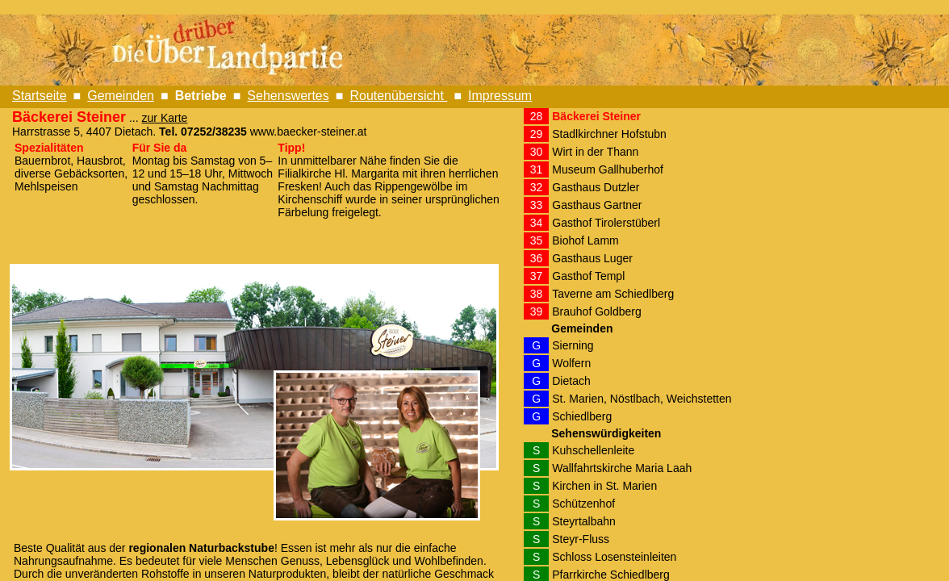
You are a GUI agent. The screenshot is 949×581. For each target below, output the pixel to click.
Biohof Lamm (585, 240)
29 (536, 133)
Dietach (571, 380)
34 (536, 222)
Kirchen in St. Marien (604, 485)
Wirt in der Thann (595, 151)
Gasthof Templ (588, 276)
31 (536, 169)
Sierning (572, 345)
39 (536, 311)
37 (536, 276)
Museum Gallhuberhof (607, 169)
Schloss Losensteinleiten (614, 556)
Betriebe (201, 95)
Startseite (39, 95)
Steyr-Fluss (580, 539)
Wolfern (571, 363)
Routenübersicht (398, 95)
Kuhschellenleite (593, 450)
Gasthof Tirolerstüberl (606, 222)
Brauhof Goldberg (597, 311)
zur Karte (165, 117)
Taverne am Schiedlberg (613, 293)
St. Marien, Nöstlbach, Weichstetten (641, 398)
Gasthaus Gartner (597, 205)
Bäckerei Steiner (596, 116)
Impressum (500, 95)
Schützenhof (583, 503)
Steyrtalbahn (584, 521)
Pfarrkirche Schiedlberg (611, 574)
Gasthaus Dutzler (595, 187)
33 (536, 205)
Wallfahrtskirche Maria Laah (622, 468)
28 (536, 116)
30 (536, 151)
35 (536, 240)
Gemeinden (120, 95)
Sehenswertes (287, 95)
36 (536, 258)
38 (536, 293)
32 (536, 187)
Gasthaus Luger (592, 258)
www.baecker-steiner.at (308, 131)
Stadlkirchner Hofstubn (609, 133)
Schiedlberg (582, 416)
